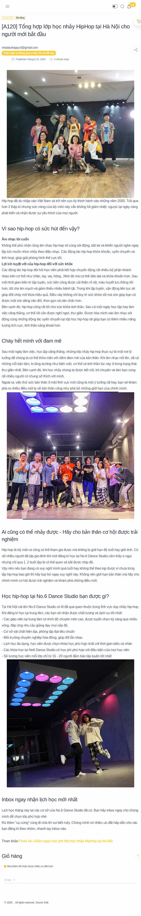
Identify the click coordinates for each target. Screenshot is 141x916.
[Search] (122, 6)
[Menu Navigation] (7, 6)
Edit (54, 908)
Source (46, 908)
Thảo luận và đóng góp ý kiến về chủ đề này (31, 53)
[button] (115, 6)
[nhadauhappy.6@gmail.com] (22, 47)
